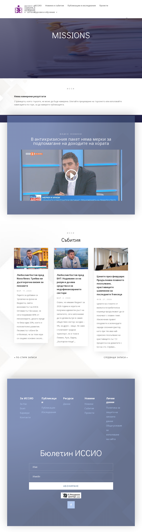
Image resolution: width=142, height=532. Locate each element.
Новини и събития (54, 6)
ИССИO (38, 6)
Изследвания (48, 416)
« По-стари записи (25, 357)
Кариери (24, 417)
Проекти (103, 6)
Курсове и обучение (44, 12)
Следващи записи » (116, 357)
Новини (89, 408)
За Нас (23, 408)
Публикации (48, 412)
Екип (22, 412)
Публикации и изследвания (82, 6)
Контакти (25, 421)
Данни (66, 408)
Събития (89, 412)
